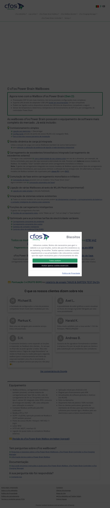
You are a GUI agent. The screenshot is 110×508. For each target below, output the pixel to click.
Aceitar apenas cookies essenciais (55, 265)
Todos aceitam (55, 260)
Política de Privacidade (71, 273)
